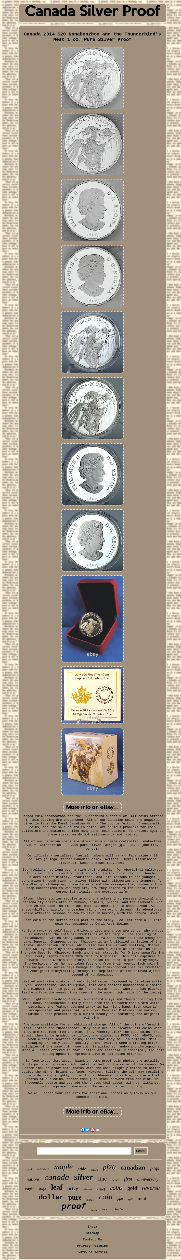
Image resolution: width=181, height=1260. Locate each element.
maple (63, 1166)
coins (116, 1188)
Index (92, 1227)
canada (57, 1177)
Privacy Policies (92, 1246)
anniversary (147, 1179)
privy (72, 1188)
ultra (119, 1208)
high (42, 1189)
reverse (151, 1187)
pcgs (154, 1168)
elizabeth (43, 1169)
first (128, 1179)
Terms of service (92, 1252)
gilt (130, 1199)
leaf (57, 1187)
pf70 (109, 1167)
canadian (132, 1167)
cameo (94, 1169)
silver (83, 1177)
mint (142, 1198)
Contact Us (92, 1239)
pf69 (120, 1199)
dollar (51, 1197)
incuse (94, 1210)
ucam (106, 1209)
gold (132, 1188)
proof (74, 1206)
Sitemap (92, 1233)
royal (29, 1169)
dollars (90, 1199)
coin (106, 1196)
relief (101, 1189)
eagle (29, 1188)
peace (115, 1180)
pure (75, 1197)
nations (33, 1179)
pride (82, 1169)
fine (102, 1179)
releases (87, 1189)
